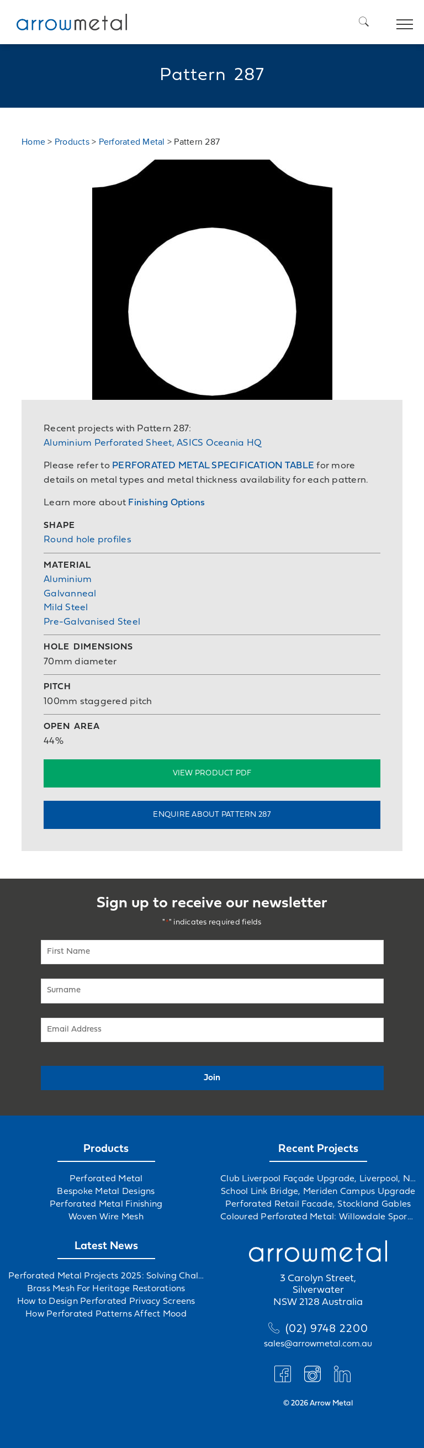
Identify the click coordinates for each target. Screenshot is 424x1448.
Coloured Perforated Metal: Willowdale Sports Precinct (318, 1217)
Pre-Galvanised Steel (92, 622)
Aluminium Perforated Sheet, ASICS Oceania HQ (153, 443)
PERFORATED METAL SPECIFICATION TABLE (213, 466)
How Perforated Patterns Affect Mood (106, 1314)
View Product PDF (212, 773)
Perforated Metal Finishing (106, 1204)
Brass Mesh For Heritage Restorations (106, 1289)
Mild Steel (66, 607)
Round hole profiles (87, 540)
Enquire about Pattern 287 (212, 815)
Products (72, 141)
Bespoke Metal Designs (106, 1191)
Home (33, 141)
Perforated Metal (132, 141)
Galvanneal (70, 594)
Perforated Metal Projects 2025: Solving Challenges (106, 1276)
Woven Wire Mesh (106, 1217)
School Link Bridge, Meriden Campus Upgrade (318, 1191)
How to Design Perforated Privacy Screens (106, 1301)
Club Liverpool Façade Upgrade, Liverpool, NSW (318, 1179)
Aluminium (68, 579)
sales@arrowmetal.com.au (318, 1344)
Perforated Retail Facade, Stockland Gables (318, 1204)
